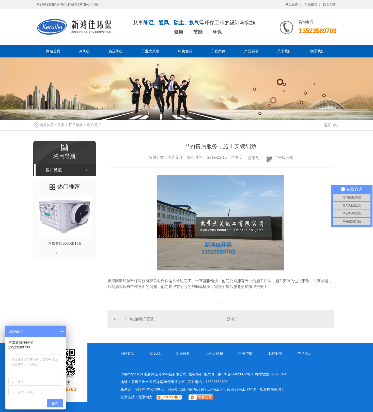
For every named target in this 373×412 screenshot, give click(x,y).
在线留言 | (312, 5)
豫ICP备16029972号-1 (236, 374)
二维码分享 (283, 158)
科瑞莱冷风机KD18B (64, 243)
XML (284, 374)
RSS (275, 374)
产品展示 (251, 51)
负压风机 (115, 51)
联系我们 (329, 5)
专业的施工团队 (141, 319)
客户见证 (94, 125)
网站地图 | (293, 5)
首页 (61, 125)
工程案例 (218, 51)
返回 (331, 125)
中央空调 (185, 51)
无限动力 (145, 397)
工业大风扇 (150, 51)
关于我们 (284, 51)
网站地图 (262, 374)
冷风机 (84, 51)
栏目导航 (76, 125)
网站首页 (53, 51)
